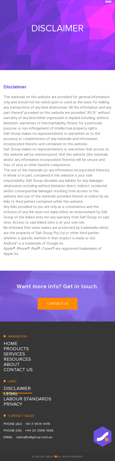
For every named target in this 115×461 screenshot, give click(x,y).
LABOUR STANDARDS (27, 399)
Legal (11, 394)
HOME (11, 343)
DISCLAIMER (17, 388)
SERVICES (14, 354)
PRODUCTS (16, 349)
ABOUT (12, 364)
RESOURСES (17, 359)
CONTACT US (57, 304)
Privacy (13, 404)
